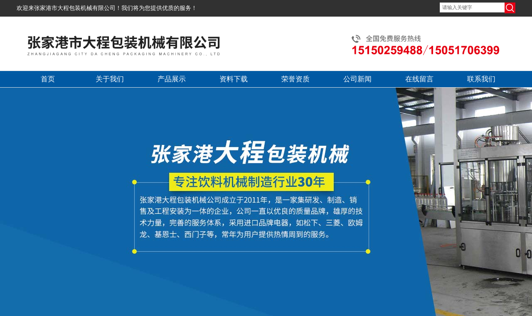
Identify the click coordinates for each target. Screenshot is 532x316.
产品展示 (172, 79)
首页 (48, 79)
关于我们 (110, 79)
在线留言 (419, 79)
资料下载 (233, 79)
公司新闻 (357, 79)
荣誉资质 (295, 79)
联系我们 (481, 79)
